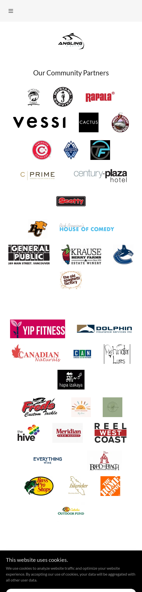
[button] (11, 11)
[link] (71, 41)
